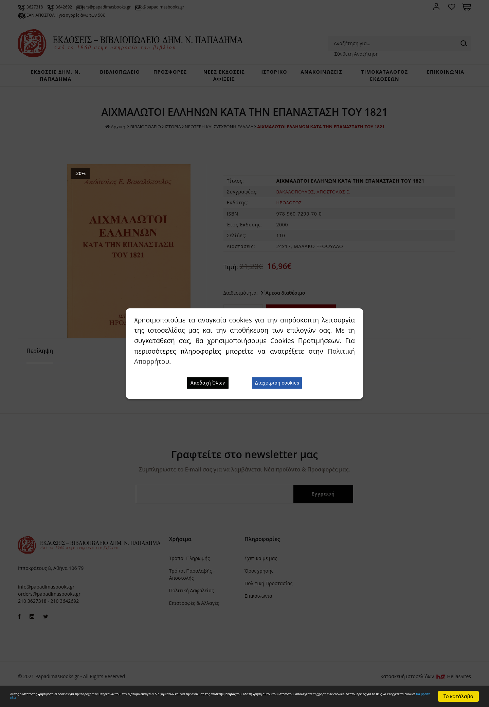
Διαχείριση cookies (277, 383)
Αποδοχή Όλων (208, 383)
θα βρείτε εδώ (277, 699)
